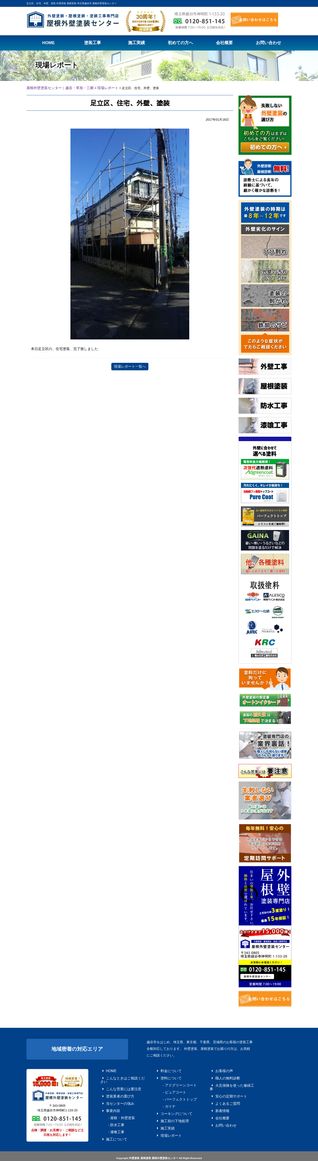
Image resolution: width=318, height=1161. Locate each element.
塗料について (164, 1075)
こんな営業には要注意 (115, 1082)
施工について (109, 1125)
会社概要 (216, 1106)
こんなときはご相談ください (119, 1075)
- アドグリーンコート (171, 1082)
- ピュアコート (167, 1088)
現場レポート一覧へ (130, 366)
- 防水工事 (109, 1112)
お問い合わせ (219, 1112)
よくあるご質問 (220, 1094)
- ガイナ (163, 1100)
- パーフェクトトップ (171, 1094)
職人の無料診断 (220, 1075)
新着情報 (216, 1100)
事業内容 (107, 1100)
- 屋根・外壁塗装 (113, 1106)
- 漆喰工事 (109, 1119)
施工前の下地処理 (167, 1112)
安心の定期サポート (223, 1088)
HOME (106, 1069)
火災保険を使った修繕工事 (227, 1082)
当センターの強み (112, 1094)
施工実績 (162, 1119)
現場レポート (164, 1125)
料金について (164, 1069)
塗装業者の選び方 (112, 1088)
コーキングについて (168, 1106)
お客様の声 (218, 1069)
